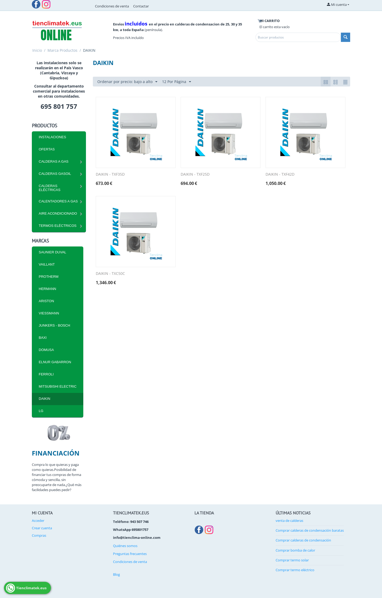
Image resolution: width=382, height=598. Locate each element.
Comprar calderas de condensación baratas (310, 530)
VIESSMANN (49, 313)
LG (41, 411)
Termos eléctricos (57, 226)
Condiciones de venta (112, 6)
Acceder (38, 520)
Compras (39, 535)
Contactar (141, 6)
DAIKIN (44, 399)
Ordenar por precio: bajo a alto (127, 82)
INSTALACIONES (52, 137)
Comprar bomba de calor (295, 550)
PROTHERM (48, 277)
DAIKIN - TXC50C (110, 273)
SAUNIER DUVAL (52, 252)
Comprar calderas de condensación (303, 540)
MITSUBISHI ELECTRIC (57, 386)
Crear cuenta (42, 528)
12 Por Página (176, 82)
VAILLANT (47, 264)
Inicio (37, 50)
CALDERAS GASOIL (55, 174)
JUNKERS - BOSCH (54, 325)
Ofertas (47, 149)
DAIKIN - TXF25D (195, 174)
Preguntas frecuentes (130, 553)
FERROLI (46, 374)
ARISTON (46, 301)
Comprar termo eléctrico (295, 569)
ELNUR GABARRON (55, 362)
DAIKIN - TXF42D (280, 174)
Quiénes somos (125, 545)
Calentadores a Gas (58, 201)
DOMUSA (46, 350)
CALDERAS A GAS (53, 161)
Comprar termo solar (292, 560)
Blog (116, 574)
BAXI (43, 338)
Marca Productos (62, 50)
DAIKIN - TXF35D (110, 174)
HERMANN (47, 289)
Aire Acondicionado (58, 213)
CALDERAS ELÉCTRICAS (49, 188)
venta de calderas (289, 520)
